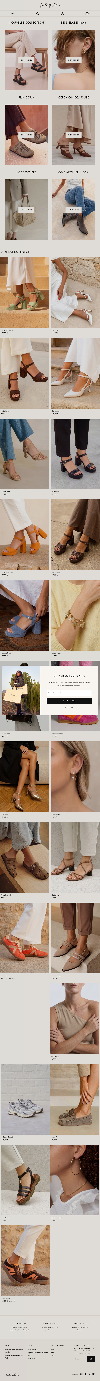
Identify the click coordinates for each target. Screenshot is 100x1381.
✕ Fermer (69, 707)
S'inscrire (69, 701)
